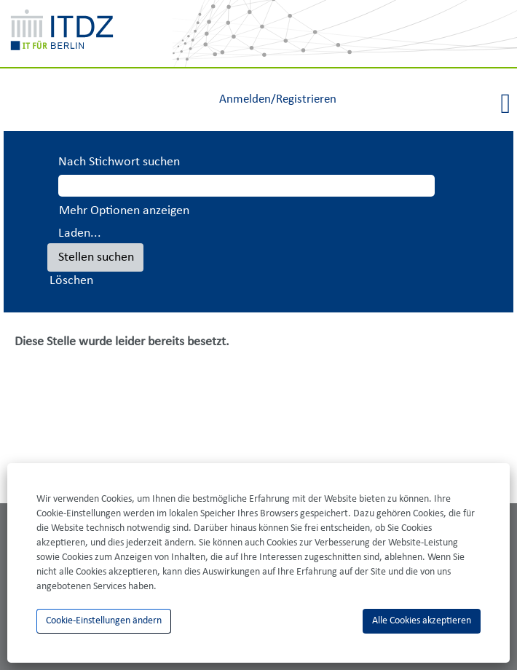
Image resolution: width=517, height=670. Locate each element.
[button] (430, 105)
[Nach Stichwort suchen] (246, 186)
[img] (345, 33)
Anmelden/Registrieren (277, 99)
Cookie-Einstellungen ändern (104, 620)
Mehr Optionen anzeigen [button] (124, 211)
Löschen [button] (71, 281)
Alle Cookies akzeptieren (421, 620)
